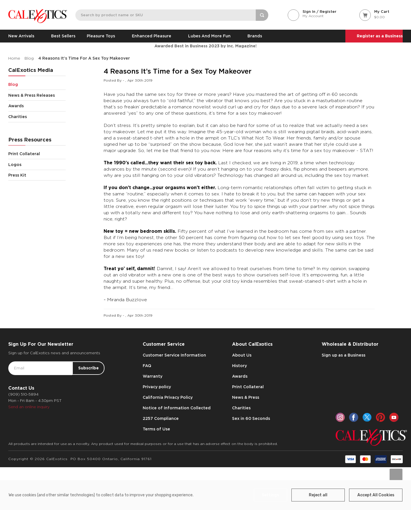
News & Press (245, 397)
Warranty (152, 376)
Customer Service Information (174, 355)
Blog (36, 84)
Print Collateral (36, 153)
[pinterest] (380, 417)
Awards (36, 106)
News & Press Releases (36, 95)
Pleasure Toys (103, 36)
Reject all (318, 495)
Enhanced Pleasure (154, 36)
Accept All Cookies (375, 495)
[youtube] (393, 417)
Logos (36, 164)
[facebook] (353, 417)
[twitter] (367, 417)
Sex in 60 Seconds (251, 418)
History (239, 365)
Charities (36, 116)
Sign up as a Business (343, 355)
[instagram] (340, 417)
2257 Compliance (161, 418)
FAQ (147, 365)
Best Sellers (63, 36)
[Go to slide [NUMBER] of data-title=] (396, 475)
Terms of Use (156, 429)
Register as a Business (380, 36)
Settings (270, 495)
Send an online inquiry (29, 407)
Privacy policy (157, 386)
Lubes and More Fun (212, 36)
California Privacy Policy (168, 397)
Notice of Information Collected (177, 408)
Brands (254, 36)
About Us (241, 355)
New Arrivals (24, 36)
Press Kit (17, 175)
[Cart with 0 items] (381, 14)
